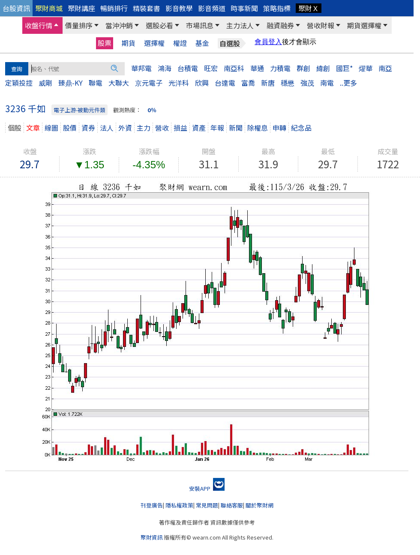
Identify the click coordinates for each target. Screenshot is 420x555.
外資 (125, 127)
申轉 (279, 127)
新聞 (236, 127)
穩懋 (287, 83)
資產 (199, 127)
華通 (257, 68)
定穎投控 (19, 83)
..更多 (348, 83)
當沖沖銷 (119, 25)
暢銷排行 (114, 8)
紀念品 (301, 127)
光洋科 (178, 83)
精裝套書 (146, 8)
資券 (88, 127)
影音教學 (179, 8)
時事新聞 (244, 8)
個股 (14, 127)
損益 (180, 127)
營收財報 (320, 25)
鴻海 (164, 68)
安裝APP (207, 488)
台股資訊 (16, 8)
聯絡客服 (232, 505)
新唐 (268, 83)
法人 (107, 127)
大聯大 (118, 83)
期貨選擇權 (364, 25)
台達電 (225, 83)
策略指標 (277, 8)
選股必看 (159, 25)
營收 (162, 127)
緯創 (323, 68)
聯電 (95, 83)
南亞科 (234, 68)
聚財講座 (81, 8)
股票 (104, 43)
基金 (202, 43)
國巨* (344, 68)
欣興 (202, 83)
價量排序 (79, 25)
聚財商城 (49, 8)
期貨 (128, 43)
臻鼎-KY (70, 83)
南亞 (385, 68)
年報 (217, 127)
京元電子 (148, 83)
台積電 (187, 68)
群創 (303, 68)
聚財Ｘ (308, 8)
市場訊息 (199, 25)
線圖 (51, 127)
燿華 (365, 68)
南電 (327, 83)
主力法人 (240, 25)
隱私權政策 (179, 505)
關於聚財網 (259, 505)
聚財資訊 (152, 537)
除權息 (257, 127)
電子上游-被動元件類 (79, 110)
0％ (151, 110)
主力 (143, 127)
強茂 (307, 83)
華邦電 (141, 68)
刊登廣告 (152, 505)
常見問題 (207, 505)
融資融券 (280, 25)
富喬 (248, 83)
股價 (70, 127)
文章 (33, 127)
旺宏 (211, 68)
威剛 (45, 83)
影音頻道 (211, 8)
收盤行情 (38, 25)
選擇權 (154, 43)
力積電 (280, 68)
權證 (180, 43)
